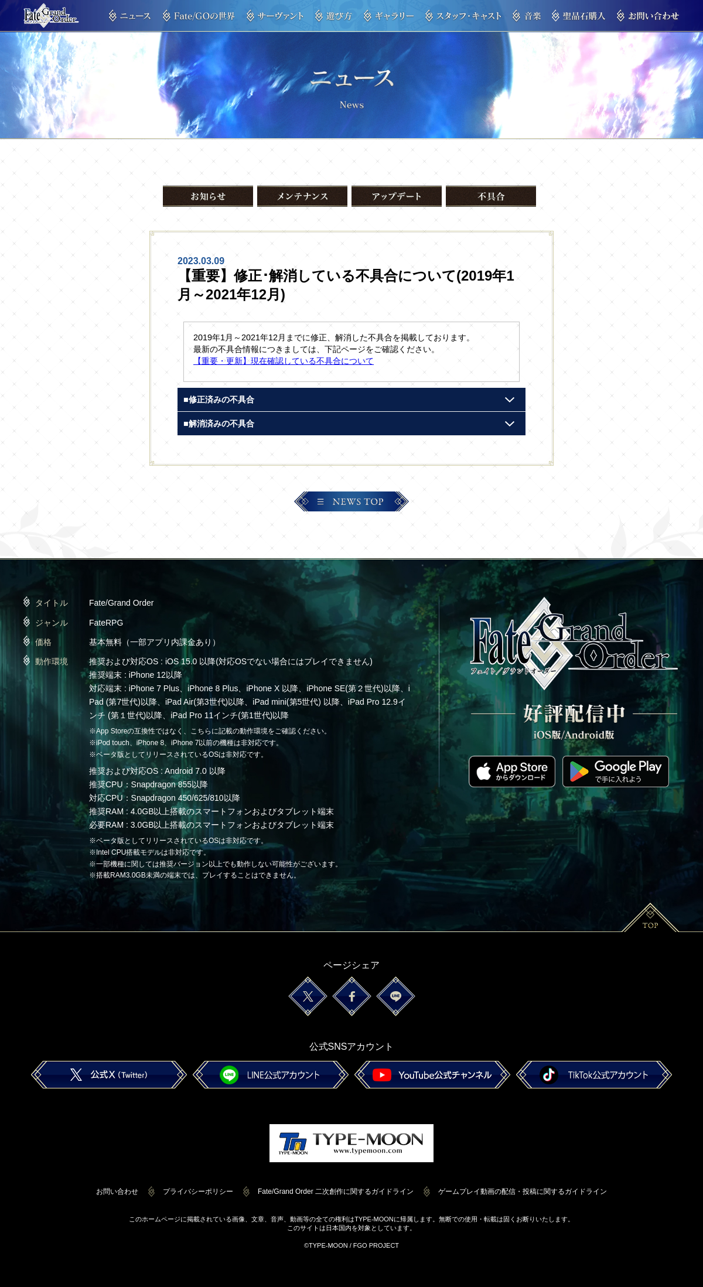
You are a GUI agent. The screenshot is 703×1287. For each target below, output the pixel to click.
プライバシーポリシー (198, 1191)
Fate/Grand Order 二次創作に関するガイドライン (336, 1191)
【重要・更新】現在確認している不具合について (283, 361)
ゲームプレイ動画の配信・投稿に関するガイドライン (522, 1191)
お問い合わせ (117, 1191)
